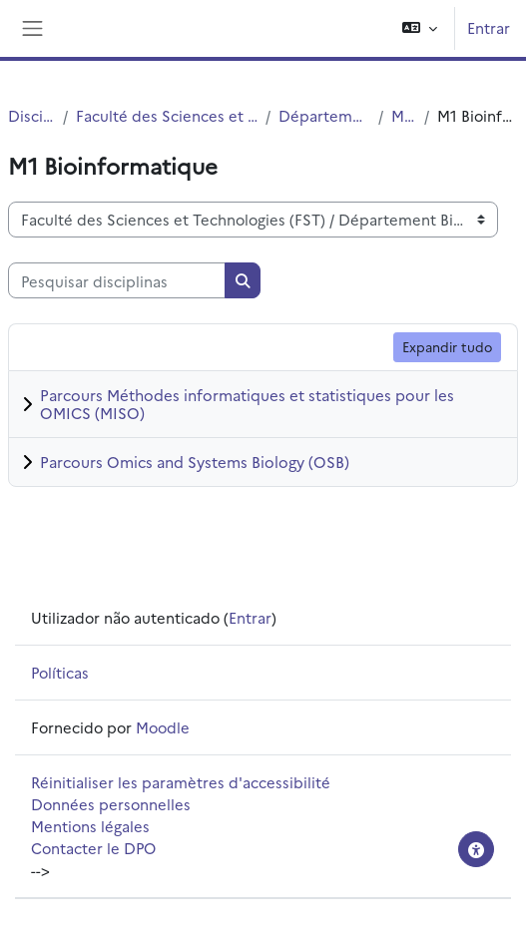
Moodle (163, 726)
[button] (419, 28)
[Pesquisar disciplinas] (117, 280)
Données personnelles (111, 803)
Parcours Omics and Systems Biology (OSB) (194, 461)
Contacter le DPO (93, 847)
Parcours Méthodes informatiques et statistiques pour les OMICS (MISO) (247, 403)
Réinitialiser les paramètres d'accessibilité (180, 781)
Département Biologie (324, 115)
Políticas (60, 672)
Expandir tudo (447, 346)
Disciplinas (31, 115)
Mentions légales (90, 825)
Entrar (488, 27)
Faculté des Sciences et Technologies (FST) (167, 115)
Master (403, 115)
